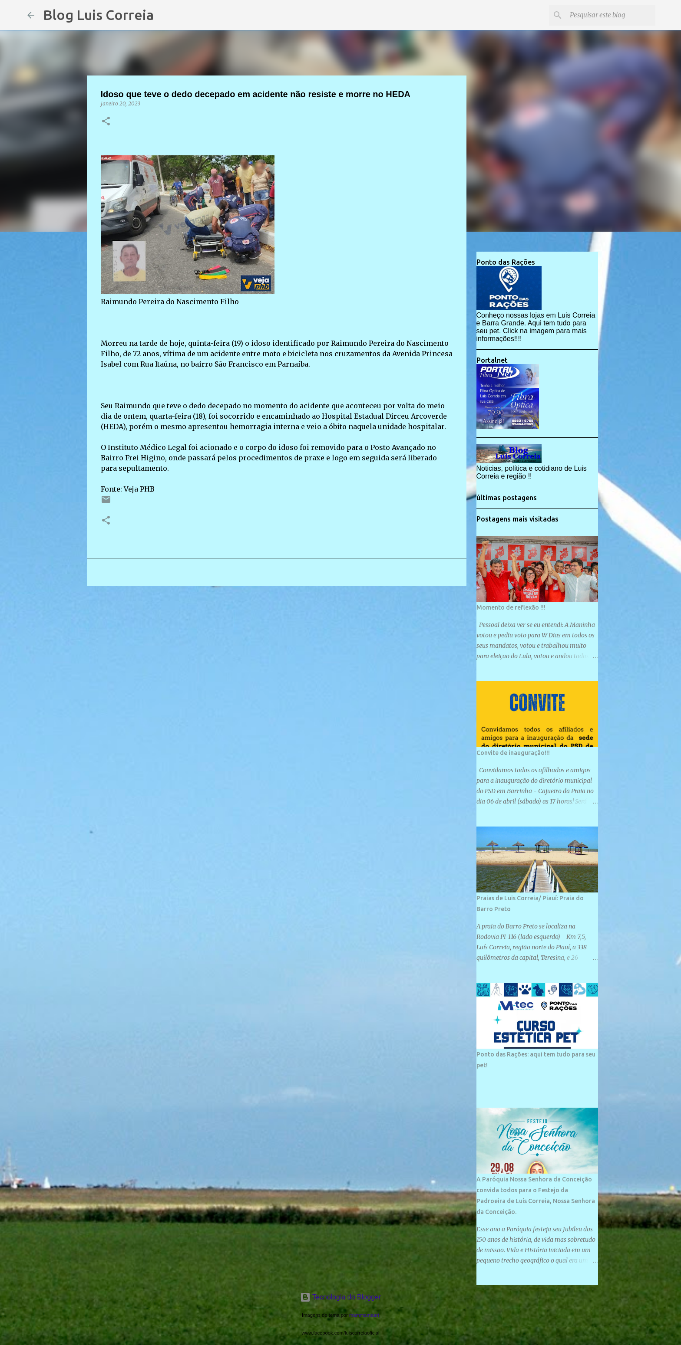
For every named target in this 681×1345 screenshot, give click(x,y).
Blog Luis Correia (98, 15)
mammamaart (364, 1315)
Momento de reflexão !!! (510, 607)
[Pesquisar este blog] (609, 15)
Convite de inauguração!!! (513, 752)
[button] (106, 122)
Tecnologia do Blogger (340, 1297)
